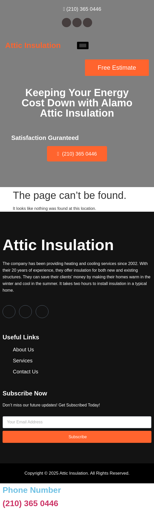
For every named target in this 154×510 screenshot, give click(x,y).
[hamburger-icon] (83, 45)
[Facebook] (9, 311)
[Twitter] (25, 311)
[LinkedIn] (42, 311)
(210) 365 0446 (30, 503)
